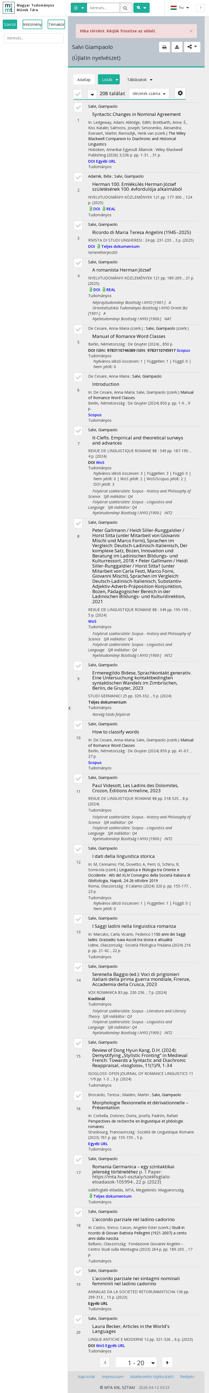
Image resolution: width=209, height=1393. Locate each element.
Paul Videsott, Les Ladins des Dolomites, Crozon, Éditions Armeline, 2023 (135, 788)
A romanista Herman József (121, 270)
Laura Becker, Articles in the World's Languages (131, 1329)
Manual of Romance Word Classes (128, 336)
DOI (92, 161)
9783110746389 (121, 350)
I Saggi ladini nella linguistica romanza (134, 926)
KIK (117, 1387)
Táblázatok (138, 79)
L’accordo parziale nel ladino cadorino (133, 1219)
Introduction (105, 384)
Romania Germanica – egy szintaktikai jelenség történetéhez (133, 1169)
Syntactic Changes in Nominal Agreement (136, 114)
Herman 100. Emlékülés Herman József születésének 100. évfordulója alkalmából (137, 186)
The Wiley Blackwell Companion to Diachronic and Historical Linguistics (137, 139)
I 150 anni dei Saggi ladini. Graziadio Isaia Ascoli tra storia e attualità (137, 937)
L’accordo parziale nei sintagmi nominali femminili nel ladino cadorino (136, 1281)
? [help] (200, 7)
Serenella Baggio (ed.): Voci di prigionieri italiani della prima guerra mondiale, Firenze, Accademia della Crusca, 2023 (141, 979)
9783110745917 (162, 350)
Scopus (183, 350)
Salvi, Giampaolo (103, 106)
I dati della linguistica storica (123, 856)
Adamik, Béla (99, 176)
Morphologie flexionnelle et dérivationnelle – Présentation (140, 1105)
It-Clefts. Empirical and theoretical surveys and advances (137, 440)
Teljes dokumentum (120, 246)
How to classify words (115, 732)
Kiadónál (96, 998)
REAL (110, 208)
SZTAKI (128, 1387)
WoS (100, 462)
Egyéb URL (106, 161)
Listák (109, 79)
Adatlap (84, 79)
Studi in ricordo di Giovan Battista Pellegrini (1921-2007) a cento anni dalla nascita (137, 1233)
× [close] (191, 31)
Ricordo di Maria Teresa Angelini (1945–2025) (141, 232)
